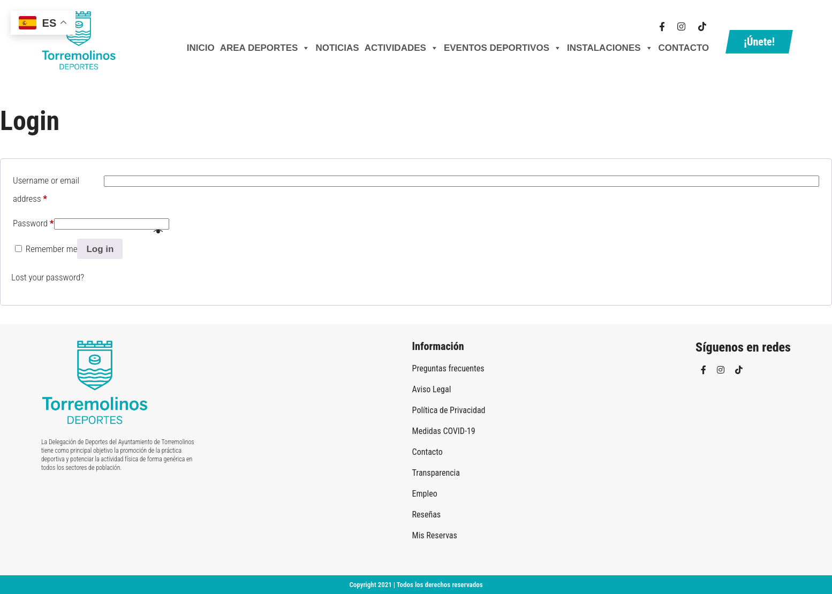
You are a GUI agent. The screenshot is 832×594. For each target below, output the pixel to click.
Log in (100, 249)
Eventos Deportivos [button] (503, 48)
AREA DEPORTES (265, 48)
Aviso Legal (431, 389)
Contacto (684, 48)
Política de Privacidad (449, 410)
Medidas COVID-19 (443, 431)
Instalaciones (610, 48)
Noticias (337, 48)
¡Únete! (759, 41)
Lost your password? (47, 277)
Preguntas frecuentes (448, 368)
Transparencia (436, 473)
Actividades (401, 48)
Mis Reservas (434, 535)
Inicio (201, 48)
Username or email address (46, 189)
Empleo (424, 494)
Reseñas (426, 514)
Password (33, 221)
